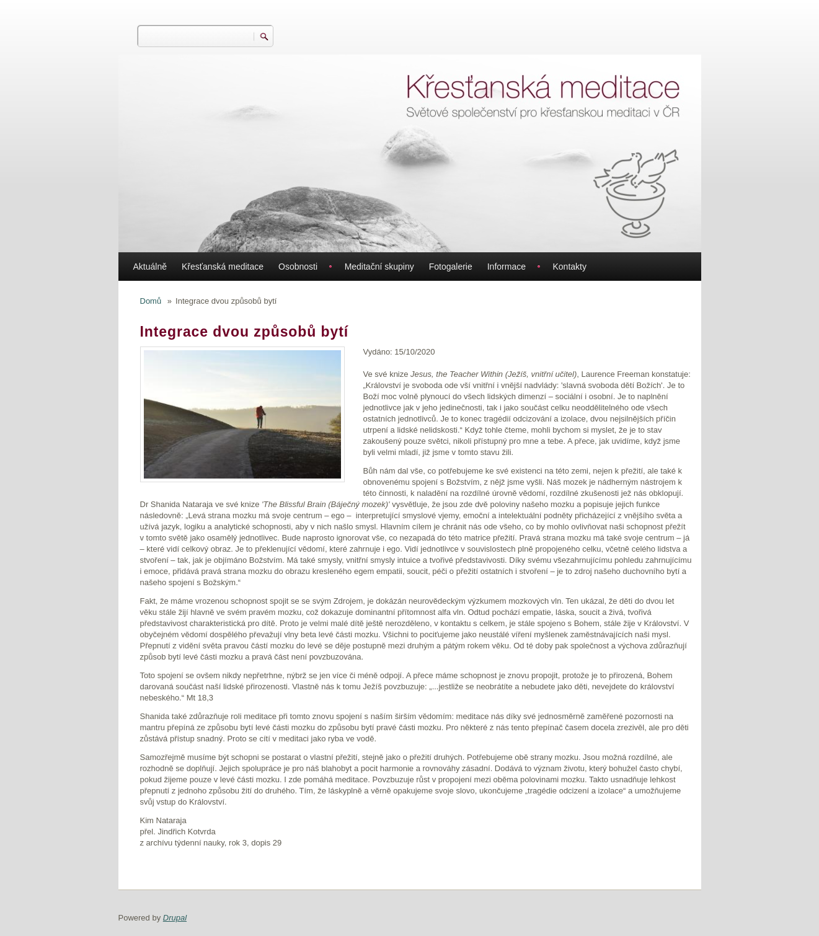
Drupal (175, 917)
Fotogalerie (450, 267)
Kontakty (569, 267)
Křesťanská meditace (222, 267)
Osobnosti (297, 267)
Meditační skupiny (379, 267)
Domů (151, 301)
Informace (506, 267)
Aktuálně (150, 267)
